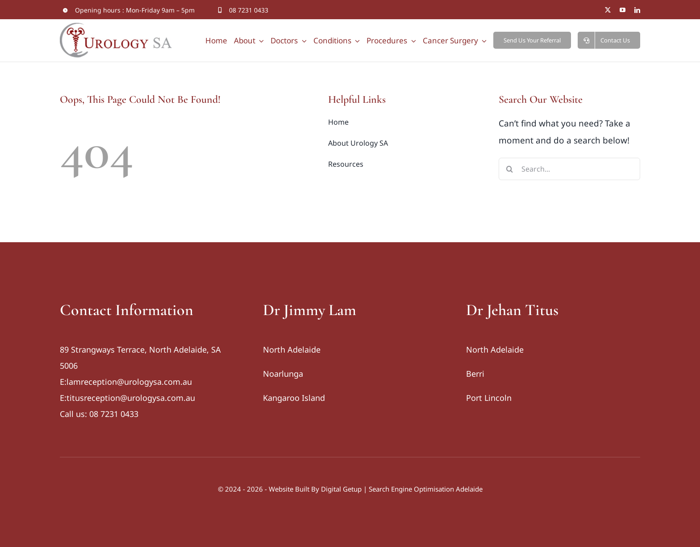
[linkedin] (637, 10)
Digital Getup (341, 488)
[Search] (510, 169)
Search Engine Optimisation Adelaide (426, 488)
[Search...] (569, 169)
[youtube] (622, 10)
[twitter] (608, 10)
